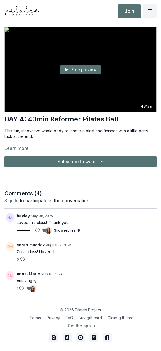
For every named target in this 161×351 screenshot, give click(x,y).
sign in (11, 200)
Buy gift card (90, 317)
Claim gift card (121, 317)
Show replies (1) (67, 230)
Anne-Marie (28, 273)
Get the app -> (82, 325)
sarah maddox (31, 244)
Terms (35, 317)
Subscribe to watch (82, 161)
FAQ (69, 317)
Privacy (53, 317)
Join (129, 11)
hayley (23, 215)
